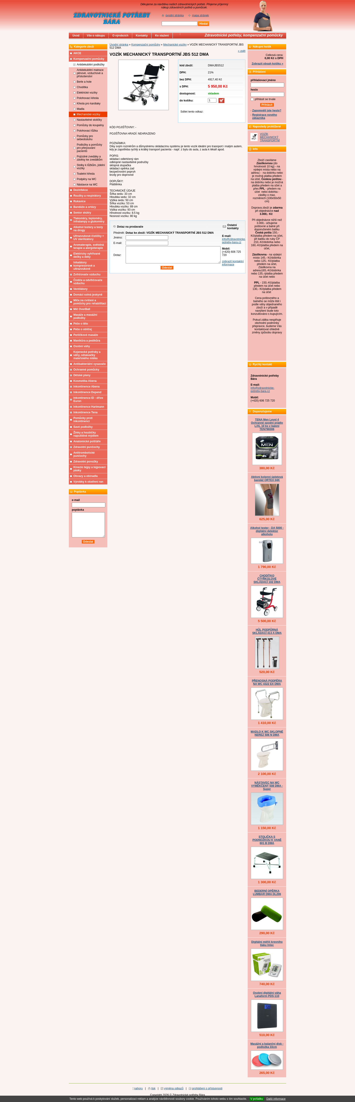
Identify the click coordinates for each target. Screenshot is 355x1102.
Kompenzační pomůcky (145, 44)
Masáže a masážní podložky (85, 316)
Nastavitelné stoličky (89, 119)
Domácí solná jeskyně (87, 294)
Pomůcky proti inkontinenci (83, 419)
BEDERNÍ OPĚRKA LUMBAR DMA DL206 (267, 892)
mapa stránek (200, 15)
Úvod (75, 35)
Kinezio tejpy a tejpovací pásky (89, 469)
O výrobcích (120, 35)
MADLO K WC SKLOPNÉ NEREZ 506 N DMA (267, 733)
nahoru (138, 1088)
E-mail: (117, 243)
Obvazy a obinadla (85, 476)
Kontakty (142, 35)
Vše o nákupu (96, 35)
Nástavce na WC (87, 184)
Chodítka (82, 87)
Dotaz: (117, 255)
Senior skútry (82, 212)
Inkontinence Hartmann (88, 406)
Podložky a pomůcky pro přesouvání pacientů (89, 148)
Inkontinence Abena (86, 386)
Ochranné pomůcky (86, 369)
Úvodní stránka (119, 44)
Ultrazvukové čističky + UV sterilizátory (88, 237)
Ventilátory (80, 289)
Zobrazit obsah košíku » (267, 63)
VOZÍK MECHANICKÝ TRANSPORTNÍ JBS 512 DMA (270, 138)
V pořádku (256, 1098)
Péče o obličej (82, 329)
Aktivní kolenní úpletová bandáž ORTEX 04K (267, 478)
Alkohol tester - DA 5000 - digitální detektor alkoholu (267, 531)
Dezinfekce (80, 190)
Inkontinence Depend (87, 392)
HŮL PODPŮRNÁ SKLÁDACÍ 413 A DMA (267, 631)
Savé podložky (83, 426)
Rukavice (79, 201)
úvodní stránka (175, 15)
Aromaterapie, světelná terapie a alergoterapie (88, 246)
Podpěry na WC (86, 179)
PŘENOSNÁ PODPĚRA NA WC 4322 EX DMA (267, 682)
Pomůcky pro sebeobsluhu (85, 138)
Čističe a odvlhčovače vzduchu (87, 282)
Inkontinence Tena (85, 412)
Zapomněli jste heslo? (266, 110)
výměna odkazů (174, 1088)
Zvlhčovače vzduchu (87, 274)
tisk (153, 1088)
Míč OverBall (81, 309)
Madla (80, 109)
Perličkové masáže (85, 335)
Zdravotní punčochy (86, 447)
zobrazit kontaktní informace (233, 263)
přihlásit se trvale (265, 99)
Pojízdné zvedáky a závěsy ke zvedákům (90, 158)
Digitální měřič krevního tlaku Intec (267, 943)
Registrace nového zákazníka (264, 116)
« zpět (241, 51)
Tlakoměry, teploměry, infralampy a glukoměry (88, 220)
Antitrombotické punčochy (84, 454)
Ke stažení (162, 35)
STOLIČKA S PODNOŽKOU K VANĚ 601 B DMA (266, 840)
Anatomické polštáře (87, 441)
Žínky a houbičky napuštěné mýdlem (85, 434)
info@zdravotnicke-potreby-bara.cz (234, 241)
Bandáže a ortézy (84, 207)
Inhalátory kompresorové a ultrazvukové (84, 265)
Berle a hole (84, 81)
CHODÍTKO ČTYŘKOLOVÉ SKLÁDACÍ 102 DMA (267, 579)
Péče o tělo (80, 323)
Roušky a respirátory (87, 195)
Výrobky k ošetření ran (88, 481)
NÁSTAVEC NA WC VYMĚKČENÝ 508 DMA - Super (267, 786)
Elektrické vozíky (87, 92)
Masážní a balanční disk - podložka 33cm (266, 1045)
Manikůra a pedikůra (86, 340)
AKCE (77, 53)
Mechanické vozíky (175, 44)
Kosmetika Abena (84, 381)
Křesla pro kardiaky (89, 103)
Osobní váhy (81, 346)
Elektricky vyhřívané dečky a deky (86, 255)
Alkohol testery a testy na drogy (88, 229)
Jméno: (117, 237)
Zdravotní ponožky (85, 461)
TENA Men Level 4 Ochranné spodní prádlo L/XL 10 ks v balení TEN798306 (267, 424)
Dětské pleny (81, 375)
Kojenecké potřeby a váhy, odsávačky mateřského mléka (87, 355)
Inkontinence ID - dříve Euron (88, 399)
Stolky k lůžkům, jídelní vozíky (91, 167)
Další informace (275, 1098)
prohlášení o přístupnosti (207, 1088)
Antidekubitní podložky (90, 64)
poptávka (78, 509)
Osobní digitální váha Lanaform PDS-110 (267, 994)
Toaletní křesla (86, 173)
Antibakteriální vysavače (89, 364)
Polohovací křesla (88, 98)
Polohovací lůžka (87, 130)
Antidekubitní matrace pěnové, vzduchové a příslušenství (90, 73)
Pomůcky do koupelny (90, 125)
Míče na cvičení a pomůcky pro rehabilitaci (89, 302)
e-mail (76, 500)
